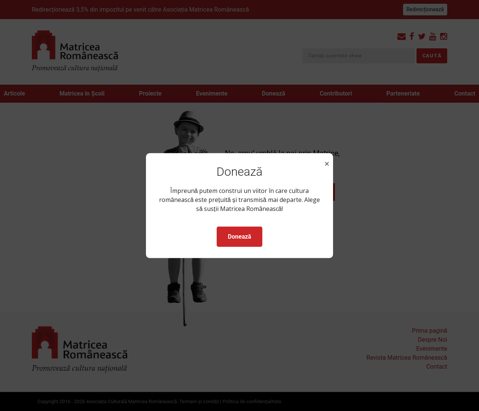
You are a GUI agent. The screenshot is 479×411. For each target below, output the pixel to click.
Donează (239, 236)
